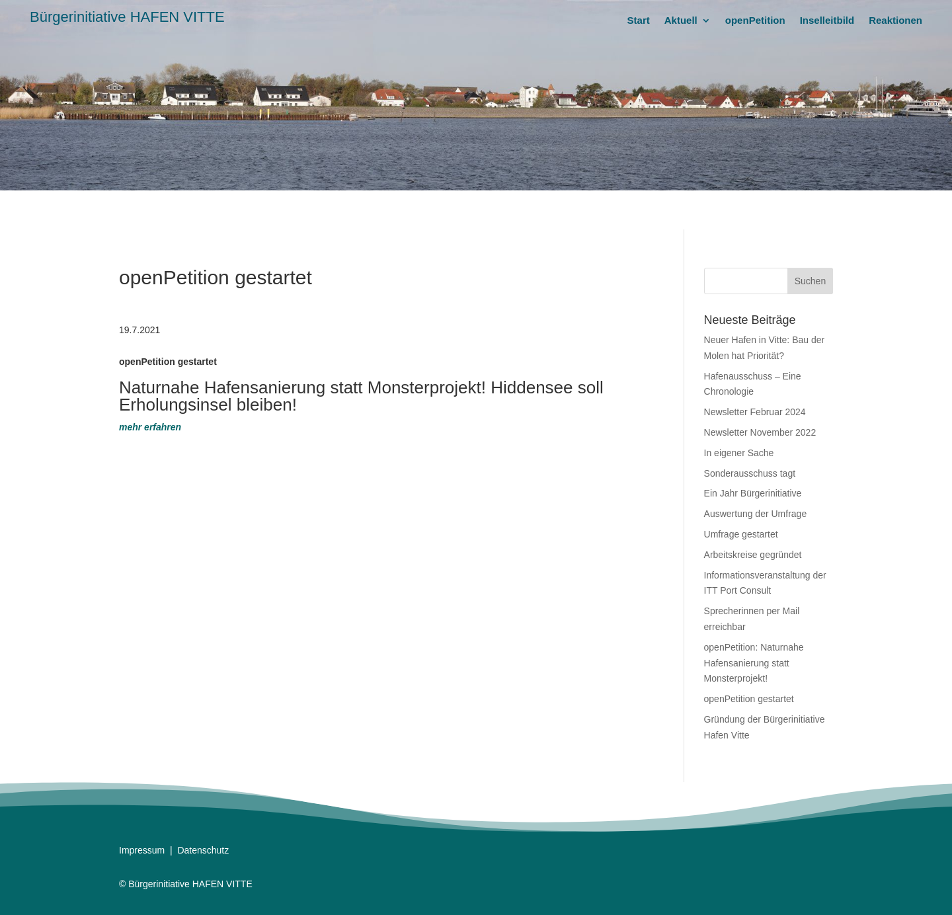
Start (638, 21)
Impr (128, 850)
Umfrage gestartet (741, 534)
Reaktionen (895, 21)
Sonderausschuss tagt (750, 473)
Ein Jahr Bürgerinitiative (753, 493)
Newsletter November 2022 (760, 432)
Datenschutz (203, 850)
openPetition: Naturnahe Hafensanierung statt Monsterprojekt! (754, 663)
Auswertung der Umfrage (755, 513)
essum (151, 850)
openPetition (755, 21)
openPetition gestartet (749, 699)
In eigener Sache (739, 453)
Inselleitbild (827, 21)
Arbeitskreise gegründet (753, 554)
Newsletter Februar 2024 (755, 412)
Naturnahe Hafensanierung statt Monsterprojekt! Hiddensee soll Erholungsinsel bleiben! (361, 396)
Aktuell (680, 21)
